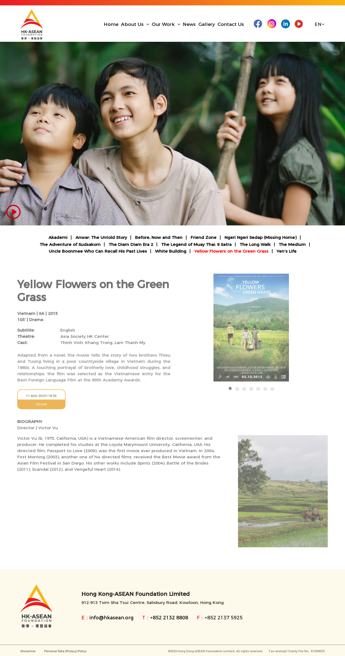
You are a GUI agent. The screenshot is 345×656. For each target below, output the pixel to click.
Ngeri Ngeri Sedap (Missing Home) (260, 237)
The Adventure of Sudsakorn (70, 244)
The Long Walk (255, 244)
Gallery (206, 24)
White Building (170, 251)
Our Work (166, 24)
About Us (135, 24)
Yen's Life (286, 251)
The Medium (292, 244)
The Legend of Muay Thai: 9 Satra (196, 244)
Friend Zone (203, 237)
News (189, 24)
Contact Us (231, 24)
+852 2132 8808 (169, 617)
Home (111, 24)
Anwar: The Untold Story (101, 237)
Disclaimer (28, 653)
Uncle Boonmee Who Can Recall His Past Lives (98, 251)
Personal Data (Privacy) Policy (65, 653)
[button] (230, 390)
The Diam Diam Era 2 (131, 244)
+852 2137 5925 (224, 617)
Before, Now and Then (158, 237)
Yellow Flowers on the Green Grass (231, 251)
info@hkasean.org (111, 617)
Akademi (58, 237)
